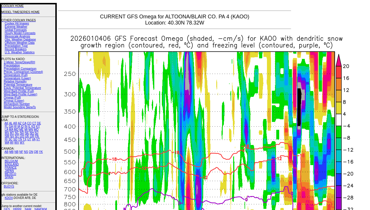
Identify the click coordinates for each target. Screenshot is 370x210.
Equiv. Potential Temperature (22, 88)
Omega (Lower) (14, 100)
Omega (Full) (12, 97)
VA (34, 139)
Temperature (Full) (16, 75)
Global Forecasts (16, 30)
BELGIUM (11, 161)
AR (15, 123)
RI (6, 139)
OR (32, 136)
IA (18, 126)
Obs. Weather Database (20, 39)
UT (29, 139)
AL (11, 123)
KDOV (9, 198)
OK (27, 136)
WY (22, 142)
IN (25, 126)
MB (11, 151)
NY (17, 136)
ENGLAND (12, 164)
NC (17, 132)
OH (22, 136)
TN (20, 139)
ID (22, 126)
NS (26, 151)
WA (7, 142)
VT (38, 139)
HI (15, 126)
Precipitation (12, 65)
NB (16, 151)
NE (27, 132)
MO (36, 129)
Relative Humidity (15, 81)
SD (15, 139)
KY (38, 126)
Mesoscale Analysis (17, 36)
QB (36, 151)
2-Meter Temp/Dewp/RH (19, 62)
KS (33, 126)
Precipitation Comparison (20, 68)
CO (29, 123)
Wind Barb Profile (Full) (19, 91)
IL (29, 126)
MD (16, 129)
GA (11, 126)
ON (31, 151)
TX (24, 139)
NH (32, 132)
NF (21, 151)
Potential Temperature (18, 84)
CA (24, 123)
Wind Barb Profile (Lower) (20, 94)
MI (26, 129)
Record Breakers (15, 49)
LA (6, 129)
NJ (36, 132)
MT (12, 132)
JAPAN (9, 170)
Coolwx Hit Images (17, 23)
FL (6, 126)
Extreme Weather (16, 26)
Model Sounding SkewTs (20, 107)
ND (22, 132)
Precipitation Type (16, 46)
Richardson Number (17, 104)
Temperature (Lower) (17, 78)
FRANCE (11, 167)
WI (11, 142)
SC (10, 139)
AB (6, 151)
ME (21, 129)
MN (31, 129)
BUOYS (9, 186)
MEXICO (10, 174)
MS (7, 132)
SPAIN (9, 177)
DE (39, 123)
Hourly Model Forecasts (20, 33)
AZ (20, 123)
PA (37, 136)
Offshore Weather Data (19, 42)
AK (6, 123)
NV (12, 136)
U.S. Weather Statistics (20, 52)
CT (34, 123)
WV (16, 142)
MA (11, 129)
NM (7, 136)
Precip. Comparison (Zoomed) (23, 72)
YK (41, 151)
